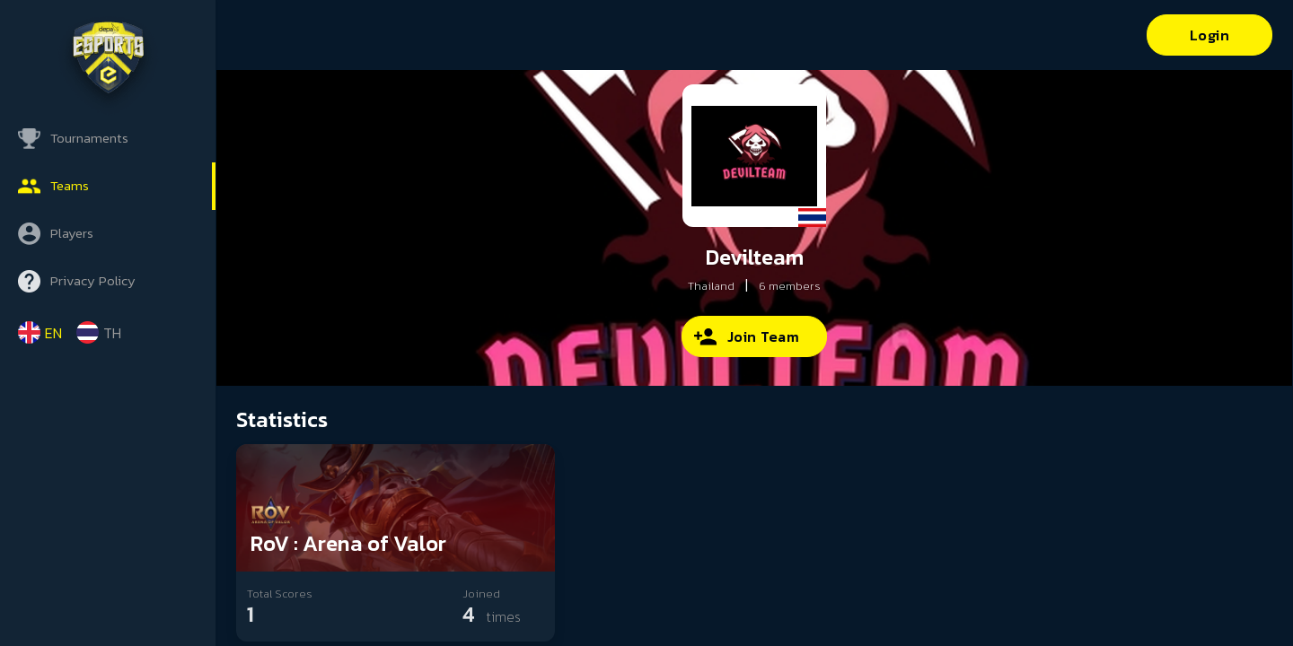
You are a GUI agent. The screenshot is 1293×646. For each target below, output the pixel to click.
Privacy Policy (93, 280)
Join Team (763, 336)
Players (71, 233)
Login (1210, 35)
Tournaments (89, 137)
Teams (69, 185)
